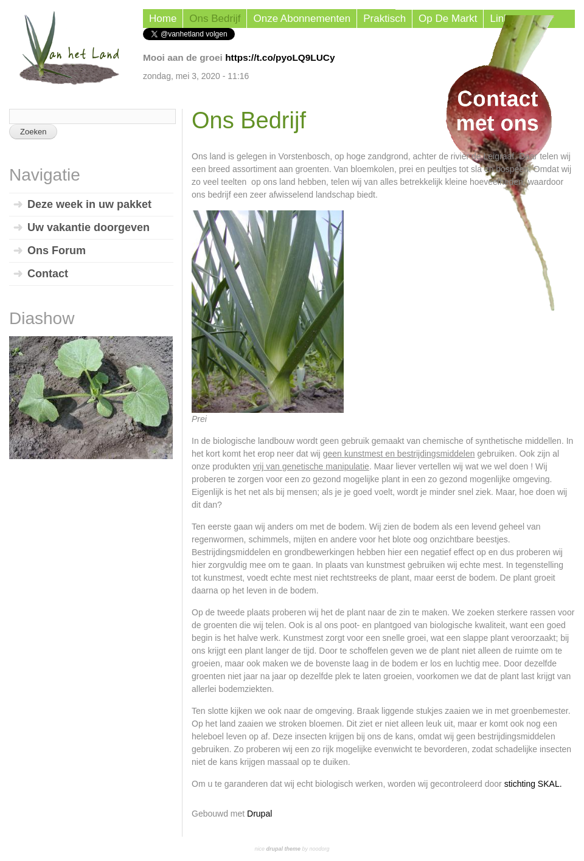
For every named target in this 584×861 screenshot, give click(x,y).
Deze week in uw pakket (89, 204)
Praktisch (384, 18)
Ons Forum (56, 250)
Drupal (259, 813)
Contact (47, 274)
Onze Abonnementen (301, 18)
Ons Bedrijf (214, 18)
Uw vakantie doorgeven (88, 227)
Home (162, 18)
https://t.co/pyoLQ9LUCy (280, 57)
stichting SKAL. (533, 784)
